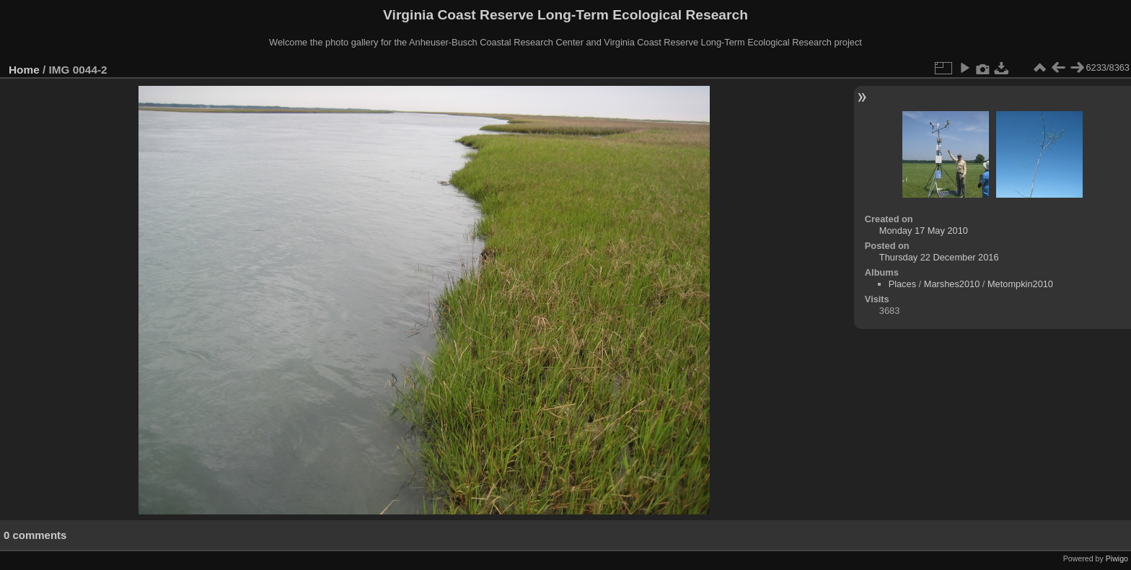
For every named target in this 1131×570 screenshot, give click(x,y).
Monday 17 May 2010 (923, 230)
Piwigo (1117, 558)
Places (902, 284)
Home (24, 69)
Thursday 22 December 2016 (939, 257)
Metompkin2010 (1020, 284)
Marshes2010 (952, 284)
